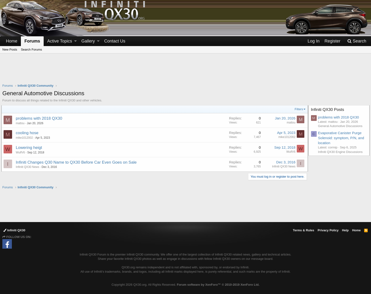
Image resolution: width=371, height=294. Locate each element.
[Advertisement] (185, 71)
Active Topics (59, 41)
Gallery (88, 41)
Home (11, 41)
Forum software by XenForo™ (218, 284)
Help (345, 230)
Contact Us (114, 41)
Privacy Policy (328, 230)
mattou (21, 123)
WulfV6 (21, 152)
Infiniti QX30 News (28, 167)
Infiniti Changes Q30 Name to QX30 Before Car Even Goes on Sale (77, 162)
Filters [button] (298, 109)
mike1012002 (25, 137)
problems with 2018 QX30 (40, 118)
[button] (75, 41)
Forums (32, 41)
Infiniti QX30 (14, 230)
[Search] (357, 41)
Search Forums (31, 49)
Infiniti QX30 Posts (328, 109)
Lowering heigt (30, 147)
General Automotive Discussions (341, 126)
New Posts (9, 49)
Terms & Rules (303, 230)
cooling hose (28, 133)
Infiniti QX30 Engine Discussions (341, 152)
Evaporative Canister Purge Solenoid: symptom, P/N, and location (342, 138)
